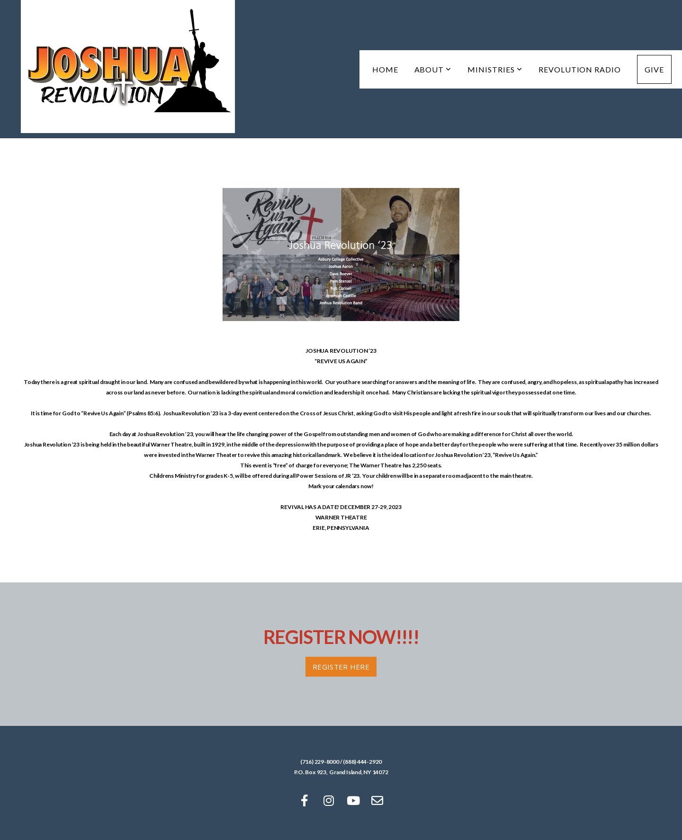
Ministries (494, 69)
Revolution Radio (579, 69)
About (433, 69)
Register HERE (341, 666)
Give (654, 69)
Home (385, 69)
